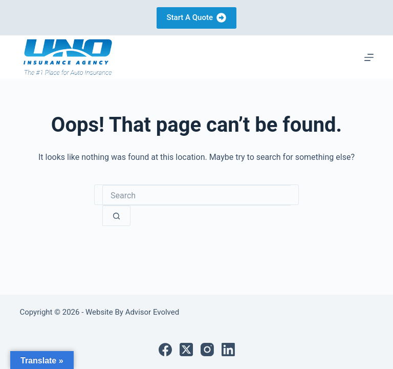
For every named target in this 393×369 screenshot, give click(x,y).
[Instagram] (207, 349)
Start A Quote (197, 18)
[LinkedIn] (228, 349)
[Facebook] (165, 349)
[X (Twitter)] (186, 349)
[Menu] (369, 57)
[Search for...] (196, 195)
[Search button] (116, 216)
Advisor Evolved (151, 312)
